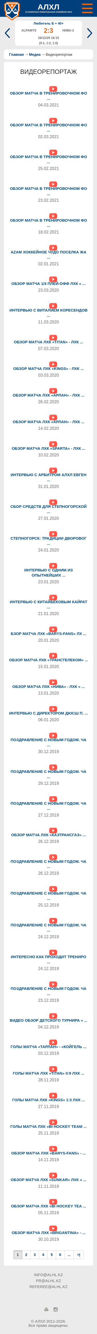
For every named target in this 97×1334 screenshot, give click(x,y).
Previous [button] (8, 33)
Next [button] (88, 33)
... (69, 1255)
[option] (48, 33)
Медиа (35, 54)
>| (78, 1255)
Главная (16, 54)
